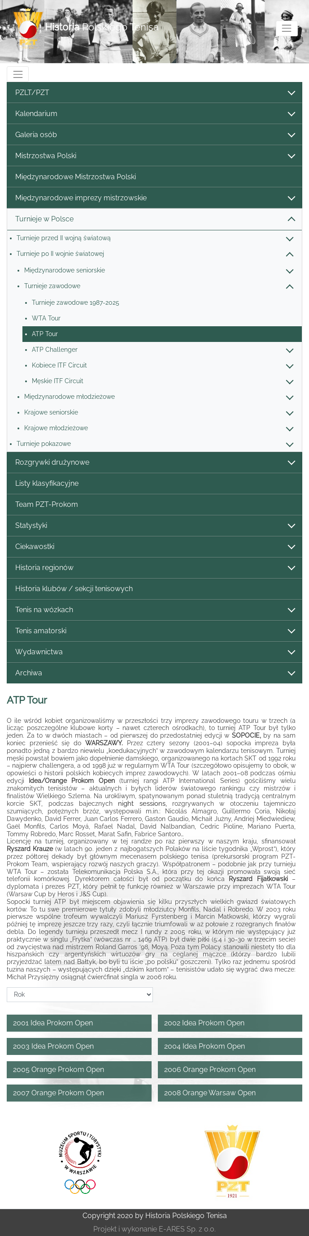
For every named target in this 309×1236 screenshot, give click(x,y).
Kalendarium (154, 114)
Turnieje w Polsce (154, 219)
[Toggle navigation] (287, 28)
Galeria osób (154, 135)
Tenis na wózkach (154, 610)
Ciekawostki (154, 547)
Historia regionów (154, 568)
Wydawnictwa (154, 652)
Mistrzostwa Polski (154, 156)
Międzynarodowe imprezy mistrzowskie (154, 198)
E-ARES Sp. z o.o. (187, 1229)
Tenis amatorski (154, 631)
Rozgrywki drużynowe (154, 462)
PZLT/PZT (154, 93)
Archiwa (154, 673)
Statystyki (154, 526)
